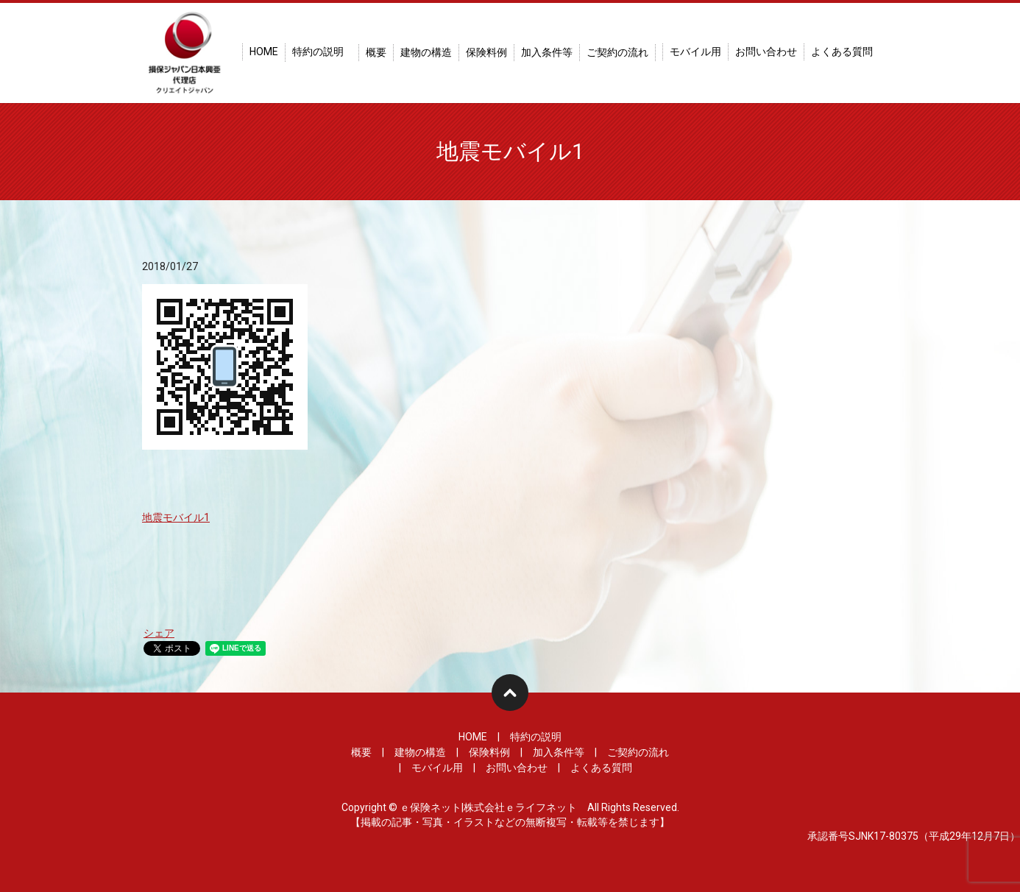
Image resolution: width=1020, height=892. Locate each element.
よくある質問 (842, 51)
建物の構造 (426, 52)
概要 (376, 52)
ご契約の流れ (617, 52)
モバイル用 (695, 51)
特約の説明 (318, 51)
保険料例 (486, 52)
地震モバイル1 (176, 517)
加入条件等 (547, 52)
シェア (159, 633)
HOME (263, 51)
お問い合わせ (766, 51)
